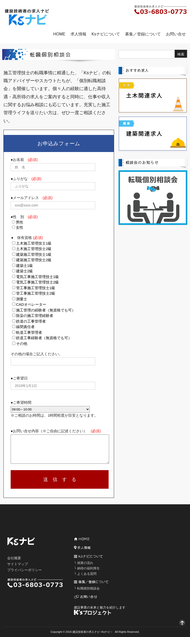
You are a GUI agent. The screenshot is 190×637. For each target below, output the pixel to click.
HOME (59, 34)
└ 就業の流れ (83, 563)
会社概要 (14, 558)
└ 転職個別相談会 (87, 588)
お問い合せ (176, 34)
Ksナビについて (106, 34)
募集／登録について (143, 34)
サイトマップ (17, 564)
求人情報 (78, 34)
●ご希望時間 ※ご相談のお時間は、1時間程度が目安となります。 (54, 408)
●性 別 (24, 217)
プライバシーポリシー (24, 570)
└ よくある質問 (85, 574)
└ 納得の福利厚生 (87, 568)
